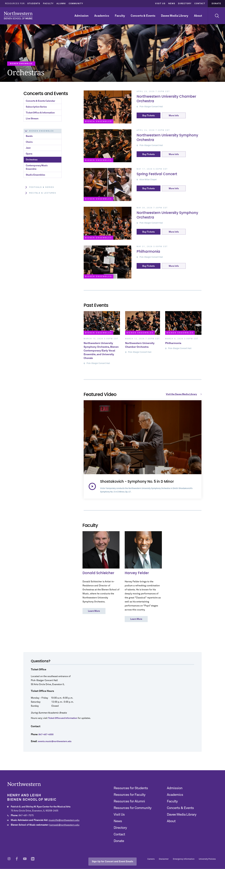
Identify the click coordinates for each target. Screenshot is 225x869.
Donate (216, 4)
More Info (174, 115)
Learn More (94, 611)
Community (76, 4)
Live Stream (32, 118)
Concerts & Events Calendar (40, 101)
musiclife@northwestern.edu (64, 820)
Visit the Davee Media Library (184, 394)
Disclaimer (164, 859)
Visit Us (160, 4)
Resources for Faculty (129, 794)
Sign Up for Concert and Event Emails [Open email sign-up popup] (112, 861)
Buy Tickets (148, 115)
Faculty (48, 4)
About (198, 15)
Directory (185, 4)
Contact (199, 4)
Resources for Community (132, 808)
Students (33, 4)
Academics (101, 15)
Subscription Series (36, 107)
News (171, 4)
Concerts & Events (143, 15)
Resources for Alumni (129, 801)
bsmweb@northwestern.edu (64, 825)
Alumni (61, 4)
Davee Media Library (174, 15)
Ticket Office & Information (40, 113)
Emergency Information (183, 859)
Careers (151, 859)
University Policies (207, 859)
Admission (81, 15)
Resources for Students (131, 788)
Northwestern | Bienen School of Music (18, 15)
